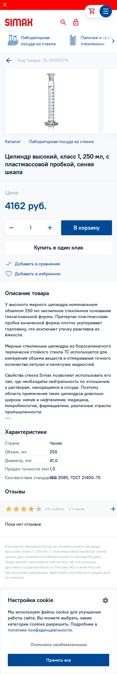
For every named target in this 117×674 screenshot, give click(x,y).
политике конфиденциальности (40, 630)
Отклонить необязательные (59, 644)
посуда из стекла (31, 41)
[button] (63, 22)
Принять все (58, 660)
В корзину (87, 227)
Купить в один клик (58, 247)
